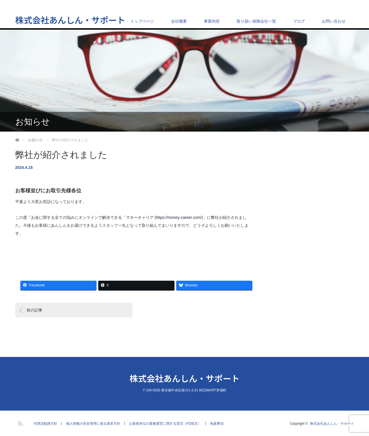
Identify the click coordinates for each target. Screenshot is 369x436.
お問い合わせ (334, 21)
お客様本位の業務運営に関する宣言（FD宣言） (165, 423)
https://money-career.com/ (179, 217)
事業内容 (212, 21)
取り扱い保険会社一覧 (256, 21)
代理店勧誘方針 (45, 423)
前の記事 (34, 310)
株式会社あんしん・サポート (70, 20)
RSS (19, 422)
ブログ (299, 21)
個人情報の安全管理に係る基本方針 (93, 423)
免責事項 (217, 423)
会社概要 (179, 21)
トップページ (142, 21)
